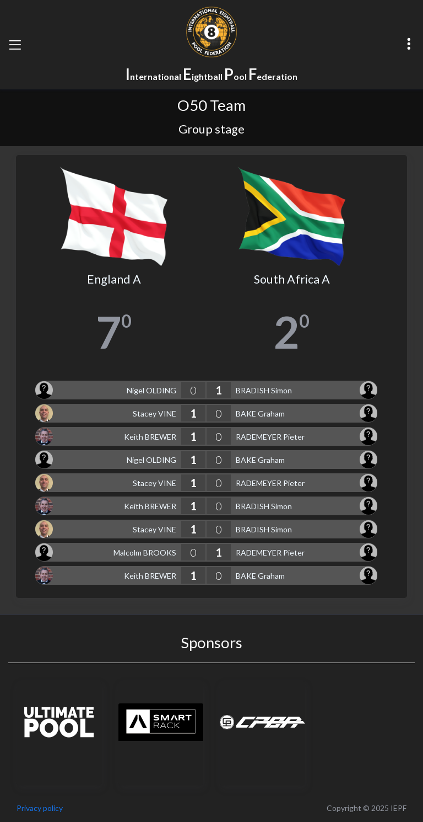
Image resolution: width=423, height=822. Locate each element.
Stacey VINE (154, 413)
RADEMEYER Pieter (270, 436)
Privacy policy (40, 808)
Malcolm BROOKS (144, 552)
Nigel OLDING (151, 390)
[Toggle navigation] (14, 44)
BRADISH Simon (264, 390)
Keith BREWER (150, 436)
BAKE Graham (260, 413)
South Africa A (292, 279)
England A (114, 279)
